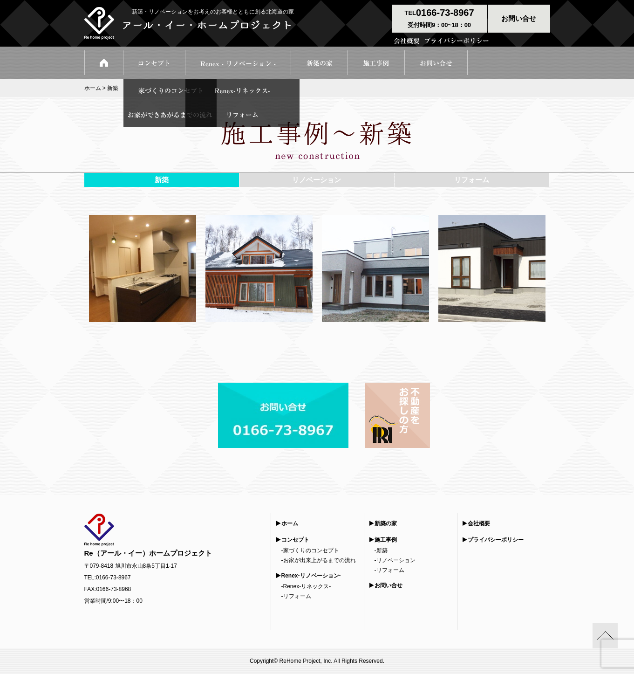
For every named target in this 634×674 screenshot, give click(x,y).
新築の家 (386, 523)
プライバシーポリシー (496, 539)
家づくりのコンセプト (311, 550)
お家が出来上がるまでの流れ (319, 560)
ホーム (92, 88)
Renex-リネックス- (307, 586)
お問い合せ (388, 585)
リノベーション (396, 560)
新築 (382, 550)
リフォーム (297, 596)
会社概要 (479, 523)
